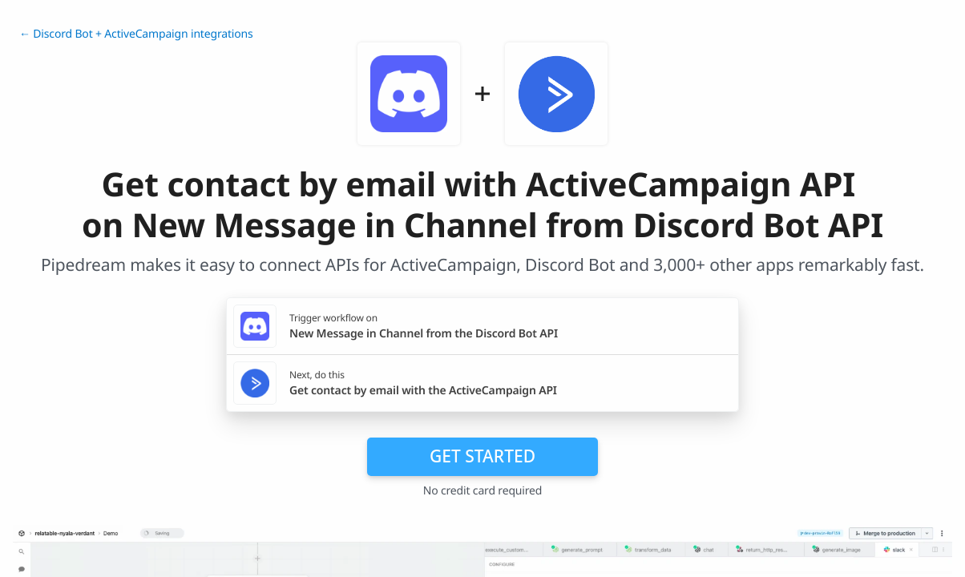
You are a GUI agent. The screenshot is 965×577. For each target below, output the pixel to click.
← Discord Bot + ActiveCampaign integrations (136, 34)
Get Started (482, 456)
